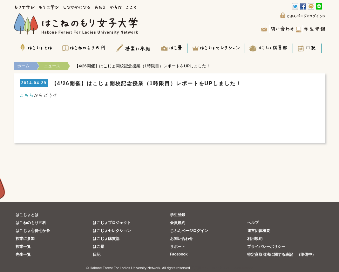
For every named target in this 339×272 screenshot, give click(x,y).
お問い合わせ (181, 238)
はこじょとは (27, 215)
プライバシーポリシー (266, 246)
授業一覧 (23, 246)
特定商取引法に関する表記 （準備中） (281, 254)
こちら (27, 95)
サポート (177, 246)
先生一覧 (23, 254)
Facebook (179, 254)
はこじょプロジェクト (112, 223)
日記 (96, 254)
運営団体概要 (258, 230)
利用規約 (254, 238)
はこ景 (98, 246)
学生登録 (177, 215)
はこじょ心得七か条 (33, 230)
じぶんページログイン (189, 230)
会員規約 (177, 223)
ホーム (23, 66)
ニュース (52, 66)
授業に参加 (25, 238)
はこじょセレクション (112, 230)
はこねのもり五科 (31, 223)
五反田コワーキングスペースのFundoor (222, 268)
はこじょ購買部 (106, 238)
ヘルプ (253, 223)
